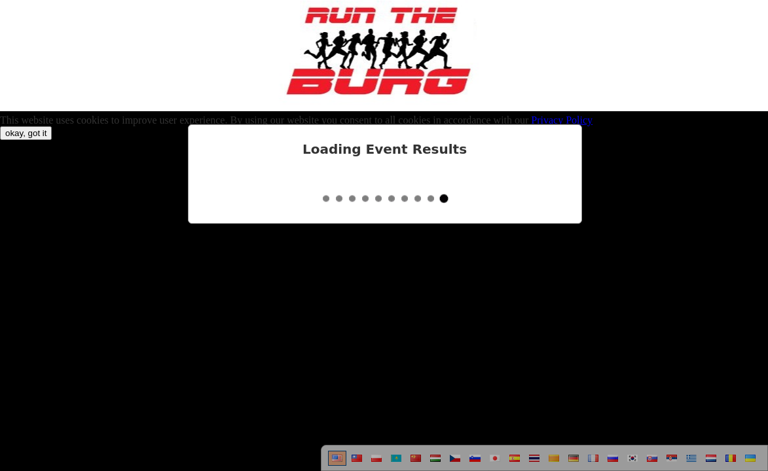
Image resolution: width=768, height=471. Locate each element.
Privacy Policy (562, 120)
